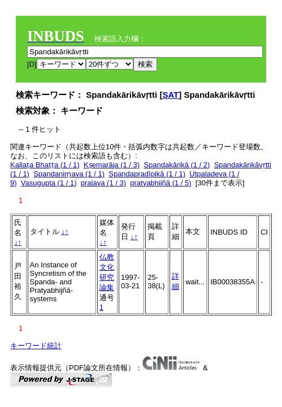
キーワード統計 (36, 345)
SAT (170, 94)
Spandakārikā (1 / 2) (177, 165)
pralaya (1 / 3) (103, 183)
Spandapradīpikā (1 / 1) (147, 174)
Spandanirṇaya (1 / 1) (69, 174)
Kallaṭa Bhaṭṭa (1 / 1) (45, 165)
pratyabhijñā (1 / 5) (160, 183)
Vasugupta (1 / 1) (49, 183)
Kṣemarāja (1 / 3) (112, 165)
